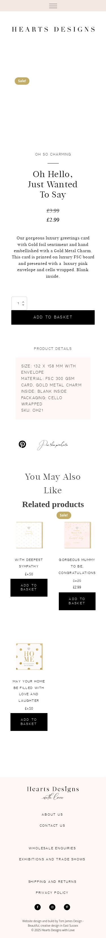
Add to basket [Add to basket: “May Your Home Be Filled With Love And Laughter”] (29, 722)
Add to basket (53, 317)
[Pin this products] (39, 444)
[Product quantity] (19, 303)
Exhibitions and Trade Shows (52, 859)
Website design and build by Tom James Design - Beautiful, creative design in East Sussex (53, 923)
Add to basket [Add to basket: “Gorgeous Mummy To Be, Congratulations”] (77, 601)
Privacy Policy (52, 893)
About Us (52, 814)
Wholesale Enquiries (52, 848)
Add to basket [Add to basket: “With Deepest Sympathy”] (29, 587)
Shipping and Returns (52, 882)
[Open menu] (53, 6)
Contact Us (52, 826)
